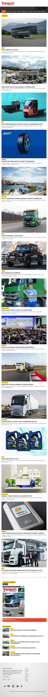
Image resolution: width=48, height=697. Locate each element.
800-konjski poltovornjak (11, 273)
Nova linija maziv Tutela (10, 459)
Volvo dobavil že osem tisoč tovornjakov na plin (19, 421)
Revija (38, 11)
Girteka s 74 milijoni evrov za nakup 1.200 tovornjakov (25, 642)
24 (37, 577)
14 (9, 577)
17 (18, 577)
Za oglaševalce (6, 676)
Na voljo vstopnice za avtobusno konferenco (18, 347)
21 (29, 577)
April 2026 (5, 584)
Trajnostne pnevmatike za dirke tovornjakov (18, 161)
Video (34, 11)
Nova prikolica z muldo (10, 50)
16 (15, 577)
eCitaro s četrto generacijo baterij (23, 648)
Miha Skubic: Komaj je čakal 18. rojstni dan (17, 310)
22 (32, 577)
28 (44, 691)
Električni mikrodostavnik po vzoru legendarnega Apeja (22, 124)
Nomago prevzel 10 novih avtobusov (23, 630)
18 (21, 577)
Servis (18, 11)
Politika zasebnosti (31, 691)
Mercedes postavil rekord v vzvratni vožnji (17, 384)
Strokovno (24, 11)
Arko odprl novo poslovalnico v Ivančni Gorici (18, 87)
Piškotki (25, 691)
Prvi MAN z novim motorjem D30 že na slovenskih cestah (22, 570)
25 (40, 577)
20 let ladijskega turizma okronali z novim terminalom (22, 198)
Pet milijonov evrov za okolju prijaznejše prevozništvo (25, 654)
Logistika (30, 11)
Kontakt (43, 11)
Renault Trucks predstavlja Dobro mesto (17, 496)
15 (12, 577)
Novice (3, 11)
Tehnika (14, 11)
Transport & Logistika (9, 582)
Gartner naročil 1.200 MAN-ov (12, 235)
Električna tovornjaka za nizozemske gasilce (26, 636)
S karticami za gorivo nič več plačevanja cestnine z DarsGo (23, 533)
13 (6, 577)
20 (26, 577)
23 (35, 577)
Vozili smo (8, 11)
